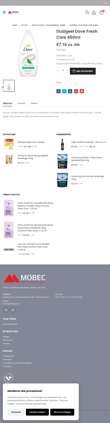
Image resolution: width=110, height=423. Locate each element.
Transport (7, 366)
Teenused (7, 340)
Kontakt (6, 343)
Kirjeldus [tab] (7, 103)
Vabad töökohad (10, 324)
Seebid (99, 63)
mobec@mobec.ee (11, 303)
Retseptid (7, 359)
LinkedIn (70, 91)
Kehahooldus (75, 63)
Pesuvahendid (88, 63)
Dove (58, 82)
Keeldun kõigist (37, 412)
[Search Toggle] (87, 12)
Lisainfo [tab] (21, 103)
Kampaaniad (8, 356)
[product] (9, 144)
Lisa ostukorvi (84, 71)
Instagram (13, 310)
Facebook (58, 91)
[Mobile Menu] (5, 12)
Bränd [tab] (34, 103)
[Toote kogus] (62, 70)
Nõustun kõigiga (62, 412)
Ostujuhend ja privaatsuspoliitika (17, 363)
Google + (76, 91)
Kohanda (16, 412)
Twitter (64, 91)
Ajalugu (6, 336)
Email (82, 91)
